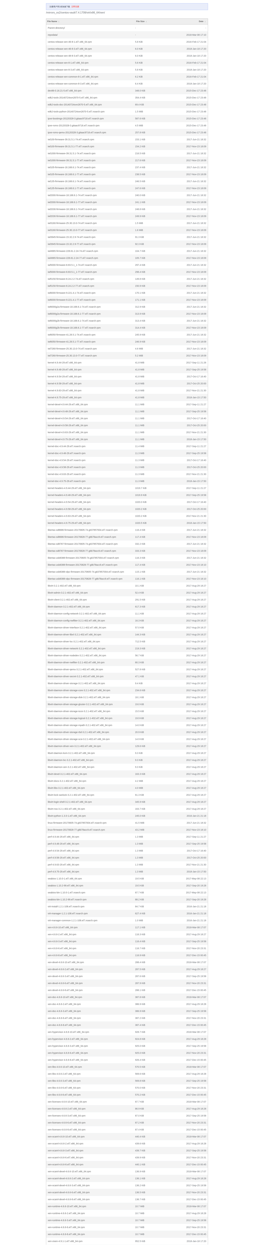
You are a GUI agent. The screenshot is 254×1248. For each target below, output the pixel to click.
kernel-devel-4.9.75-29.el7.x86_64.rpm (68, 439)
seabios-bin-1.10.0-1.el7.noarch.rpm (66, 892)
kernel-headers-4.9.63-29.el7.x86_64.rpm (69, 516)
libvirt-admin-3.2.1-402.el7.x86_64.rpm (68, 592)
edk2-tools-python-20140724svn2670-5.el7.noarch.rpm (76, 111)
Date (201, 21)
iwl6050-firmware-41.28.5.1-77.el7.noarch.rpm (71, 341)
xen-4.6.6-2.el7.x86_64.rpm (62, 934)
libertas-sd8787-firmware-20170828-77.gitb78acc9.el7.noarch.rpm (82, 551)
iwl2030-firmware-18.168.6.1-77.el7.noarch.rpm (72, 216)
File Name (52, 21)
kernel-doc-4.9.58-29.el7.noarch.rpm (67, 467)
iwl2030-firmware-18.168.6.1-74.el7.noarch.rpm (72, 209)
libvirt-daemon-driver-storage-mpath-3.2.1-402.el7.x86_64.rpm (80, 725)
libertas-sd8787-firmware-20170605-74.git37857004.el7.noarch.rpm (83, 544)
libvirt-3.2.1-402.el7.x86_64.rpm (64, 585)
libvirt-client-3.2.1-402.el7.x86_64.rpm (67, 599)
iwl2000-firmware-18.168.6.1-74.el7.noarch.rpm (72, 195)
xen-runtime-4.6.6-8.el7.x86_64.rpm (66, 1234)
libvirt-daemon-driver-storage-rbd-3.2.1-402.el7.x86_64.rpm (78, 732)
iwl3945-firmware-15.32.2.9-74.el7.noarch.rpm (71, 237)
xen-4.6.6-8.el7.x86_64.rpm (62, 955)
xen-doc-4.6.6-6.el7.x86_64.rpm (64, 1018)
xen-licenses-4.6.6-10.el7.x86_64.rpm (67, 1101)
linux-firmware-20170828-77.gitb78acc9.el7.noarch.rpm (76, 829)
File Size (140, 21)
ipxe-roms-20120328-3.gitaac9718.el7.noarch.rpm (73, 125)
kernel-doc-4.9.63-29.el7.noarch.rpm (67, 474)
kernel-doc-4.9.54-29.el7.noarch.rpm (67, 460)
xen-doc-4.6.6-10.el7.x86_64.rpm (65, 997)
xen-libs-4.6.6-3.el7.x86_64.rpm (64, 1081)
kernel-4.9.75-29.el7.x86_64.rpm (64, 397)
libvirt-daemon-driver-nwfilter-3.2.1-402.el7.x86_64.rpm (76, 662)
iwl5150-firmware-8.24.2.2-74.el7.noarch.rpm (71, 279)
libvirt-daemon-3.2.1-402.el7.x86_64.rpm (69, 606)
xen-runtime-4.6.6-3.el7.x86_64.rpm (66, 1220)
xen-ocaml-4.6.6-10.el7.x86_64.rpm (66, 1136)
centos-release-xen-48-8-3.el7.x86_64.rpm (70, 55)
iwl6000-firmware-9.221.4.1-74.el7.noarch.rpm (71, 293)
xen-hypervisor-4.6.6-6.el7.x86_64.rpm (68, 1053)
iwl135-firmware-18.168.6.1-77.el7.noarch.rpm (71, 188)
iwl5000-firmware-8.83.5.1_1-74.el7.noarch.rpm (72, 265)
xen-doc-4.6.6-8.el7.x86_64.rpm (64, 1025)
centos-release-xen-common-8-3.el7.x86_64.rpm (73, 83)
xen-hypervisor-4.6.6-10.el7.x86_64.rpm (68, 1032)
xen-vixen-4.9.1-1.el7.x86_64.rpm (65, 1241)
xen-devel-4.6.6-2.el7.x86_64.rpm (65, 969)
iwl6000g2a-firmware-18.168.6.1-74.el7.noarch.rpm (74, 307)
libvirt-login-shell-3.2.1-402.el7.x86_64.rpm (70, 802)
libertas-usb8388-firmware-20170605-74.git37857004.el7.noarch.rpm (83, 558)
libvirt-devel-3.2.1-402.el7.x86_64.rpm (67, 774)
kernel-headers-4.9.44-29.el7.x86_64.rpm (69, 488)
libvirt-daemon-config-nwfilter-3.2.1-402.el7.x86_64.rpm (76, 620)
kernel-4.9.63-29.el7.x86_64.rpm (64, 390)
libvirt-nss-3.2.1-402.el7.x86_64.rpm (66, 809)
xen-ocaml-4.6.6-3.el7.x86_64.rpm (65, 1150)
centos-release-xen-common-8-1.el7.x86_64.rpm (73, 76)
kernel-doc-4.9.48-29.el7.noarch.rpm (67, 453)
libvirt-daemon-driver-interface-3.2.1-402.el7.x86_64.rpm (77, 627)
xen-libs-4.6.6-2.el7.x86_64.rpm (64, 1074)
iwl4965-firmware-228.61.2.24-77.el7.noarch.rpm (73, 258)
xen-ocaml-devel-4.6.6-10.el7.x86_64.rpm (69, 1171)
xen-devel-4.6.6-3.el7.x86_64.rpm (65, 976)
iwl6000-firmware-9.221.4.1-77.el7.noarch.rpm (71, 300)
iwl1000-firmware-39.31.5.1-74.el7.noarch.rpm (71, 153)
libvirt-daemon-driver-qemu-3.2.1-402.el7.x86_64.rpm (75, 669)
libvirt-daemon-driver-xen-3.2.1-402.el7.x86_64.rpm (74, 746)
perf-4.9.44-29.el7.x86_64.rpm (63, 836)
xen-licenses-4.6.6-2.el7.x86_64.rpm (67, 1108)
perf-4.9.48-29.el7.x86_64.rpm (63, 843)
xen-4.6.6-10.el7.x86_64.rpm (63, 927)
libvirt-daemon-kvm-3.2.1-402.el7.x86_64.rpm (71, 753)
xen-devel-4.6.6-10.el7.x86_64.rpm (66, 962)
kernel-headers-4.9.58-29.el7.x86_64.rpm (69, 509)
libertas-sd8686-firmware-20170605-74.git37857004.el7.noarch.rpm (83, 530)
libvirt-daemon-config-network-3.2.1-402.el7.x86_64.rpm (77, 613)
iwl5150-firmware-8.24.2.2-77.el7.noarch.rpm (71, 286)
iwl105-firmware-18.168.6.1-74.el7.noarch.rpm (71, 167)
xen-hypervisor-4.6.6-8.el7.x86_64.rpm (68, 1060)
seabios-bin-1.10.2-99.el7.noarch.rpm (67, 899)
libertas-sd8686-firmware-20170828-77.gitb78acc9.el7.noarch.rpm (82, 537)
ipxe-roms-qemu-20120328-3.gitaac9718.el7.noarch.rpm (77, 132)
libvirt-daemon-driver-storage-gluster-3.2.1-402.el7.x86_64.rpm (80, 704)
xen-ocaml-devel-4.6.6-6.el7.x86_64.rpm (69, 1192)
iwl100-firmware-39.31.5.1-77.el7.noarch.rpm (71, 146)
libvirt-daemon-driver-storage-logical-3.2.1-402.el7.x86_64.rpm (80, 718)
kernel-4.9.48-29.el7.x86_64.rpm (64, 369)
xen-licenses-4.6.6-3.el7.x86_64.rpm (67, 1115)
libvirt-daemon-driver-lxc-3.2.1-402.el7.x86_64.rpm (74, 641)
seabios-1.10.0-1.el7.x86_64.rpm (65, 878)
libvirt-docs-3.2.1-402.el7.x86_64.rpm (67, 781)
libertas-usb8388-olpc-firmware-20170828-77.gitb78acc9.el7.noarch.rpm (85, 578)
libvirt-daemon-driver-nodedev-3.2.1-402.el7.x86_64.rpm (77, 655)
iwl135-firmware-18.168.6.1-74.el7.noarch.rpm (71, 181)
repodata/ (53, 35)
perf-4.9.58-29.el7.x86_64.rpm (63, 857)
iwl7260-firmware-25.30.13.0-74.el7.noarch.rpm (72, 348)
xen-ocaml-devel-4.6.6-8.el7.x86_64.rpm (69, 1199)
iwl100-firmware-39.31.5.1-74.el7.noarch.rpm (71, 139)
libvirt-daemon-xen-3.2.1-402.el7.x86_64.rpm (71, 767)
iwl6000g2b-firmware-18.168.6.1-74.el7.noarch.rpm (74, 320)
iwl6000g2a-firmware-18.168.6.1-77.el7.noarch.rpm (74, 313)
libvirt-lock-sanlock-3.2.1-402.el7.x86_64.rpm (71, 795)
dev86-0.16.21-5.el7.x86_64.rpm (64, 90)
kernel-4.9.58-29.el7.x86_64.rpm (64, 383)
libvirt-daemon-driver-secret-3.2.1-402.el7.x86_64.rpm (76, 676)
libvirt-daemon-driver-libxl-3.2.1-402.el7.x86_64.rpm (74, 634)
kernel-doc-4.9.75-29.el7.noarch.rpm (67, 481)
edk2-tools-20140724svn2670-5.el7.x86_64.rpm (72, 97)
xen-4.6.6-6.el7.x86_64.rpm (62, 948)
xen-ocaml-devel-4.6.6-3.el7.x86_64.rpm (69, 1185)
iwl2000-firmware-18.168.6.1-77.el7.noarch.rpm (72, 202)
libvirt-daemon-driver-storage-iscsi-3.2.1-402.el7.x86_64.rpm (79, 711)
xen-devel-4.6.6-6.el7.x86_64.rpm (65, 983)
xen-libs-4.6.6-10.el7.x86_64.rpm (65, 1067)
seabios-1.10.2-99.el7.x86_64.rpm (65, 885)
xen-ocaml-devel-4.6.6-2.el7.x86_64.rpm (69, 1178)
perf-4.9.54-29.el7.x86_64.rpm (63, 850)
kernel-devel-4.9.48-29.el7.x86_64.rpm (68, 411)
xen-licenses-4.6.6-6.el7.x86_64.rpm (67, 1122)
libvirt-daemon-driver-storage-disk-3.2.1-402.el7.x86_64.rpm (79, 697)
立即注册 (75, 7)
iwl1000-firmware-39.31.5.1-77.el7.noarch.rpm (71, 160)
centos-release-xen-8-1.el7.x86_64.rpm (68, 62)
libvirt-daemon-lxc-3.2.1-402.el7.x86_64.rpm (70, 760)
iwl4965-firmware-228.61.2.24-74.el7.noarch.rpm (73, 251)
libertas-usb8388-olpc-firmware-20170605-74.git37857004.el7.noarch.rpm (86, 571)
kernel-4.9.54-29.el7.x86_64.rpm (64, 376)
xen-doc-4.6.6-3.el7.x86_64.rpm (64, 1011)
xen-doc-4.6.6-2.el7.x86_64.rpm (64, 1004)
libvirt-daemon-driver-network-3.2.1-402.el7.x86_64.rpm (76, 648)
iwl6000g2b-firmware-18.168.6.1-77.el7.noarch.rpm (74, 327)
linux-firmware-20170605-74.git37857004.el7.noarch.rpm (77, 823)
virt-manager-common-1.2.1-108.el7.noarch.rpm (72, 920)
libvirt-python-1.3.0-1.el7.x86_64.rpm (67, 816)
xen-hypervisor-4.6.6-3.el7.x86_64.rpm (68, 1046)
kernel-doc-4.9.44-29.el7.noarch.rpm (67, 446)
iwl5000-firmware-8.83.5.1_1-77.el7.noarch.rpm (72, 272)
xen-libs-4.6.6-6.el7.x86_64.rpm (64, 1087)
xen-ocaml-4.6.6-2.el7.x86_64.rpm (65, 1143)
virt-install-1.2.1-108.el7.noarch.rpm (66, 906)
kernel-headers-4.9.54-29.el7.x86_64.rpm (69, 502)
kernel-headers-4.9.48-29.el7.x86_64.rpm (69, 495)
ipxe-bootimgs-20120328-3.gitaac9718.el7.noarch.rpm (76, 118)
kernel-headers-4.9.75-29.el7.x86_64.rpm (69, 523)
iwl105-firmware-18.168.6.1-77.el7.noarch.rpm (71, 174)
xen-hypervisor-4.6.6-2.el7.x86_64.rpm (68, 1039)
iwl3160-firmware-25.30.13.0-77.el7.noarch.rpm (72, 230)
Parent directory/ (56, 28)
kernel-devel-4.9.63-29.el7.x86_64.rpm (68, 432)
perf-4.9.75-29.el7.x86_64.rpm (63, 871)
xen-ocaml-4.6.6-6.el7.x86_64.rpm (65, 1157)
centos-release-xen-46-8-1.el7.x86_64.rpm (70, 42)
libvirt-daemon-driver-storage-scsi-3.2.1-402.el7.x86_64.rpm (79, 739)
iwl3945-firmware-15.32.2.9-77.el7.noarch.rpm (71, 244)
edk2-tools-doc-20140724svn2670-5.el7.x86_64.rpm (75, 104)
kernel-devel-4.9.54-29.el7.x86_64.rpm (68, 418)
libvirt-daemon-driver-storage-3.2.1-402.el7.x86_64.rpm (76, 683)
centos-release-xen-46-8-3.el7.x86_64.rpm (70, 49)
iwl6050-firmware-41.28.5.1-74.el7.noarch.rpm (71, 334)
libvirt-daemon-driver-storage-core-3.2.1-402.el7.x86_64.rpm (79, 690)
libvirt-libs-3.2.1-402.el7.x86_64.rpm (66, 788)
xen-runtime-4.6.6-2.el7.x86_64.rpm (66, 1213)
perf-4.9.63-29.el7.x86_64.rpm (63, 864)
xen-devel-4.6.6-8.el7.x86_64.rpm (65, 990)
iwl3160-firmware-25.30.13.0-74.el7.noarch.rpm (72, 223)
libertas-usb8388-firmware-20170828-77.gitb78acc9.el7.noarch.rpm (82, 565)
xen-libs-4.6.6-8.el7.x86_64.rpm (64, 1094)
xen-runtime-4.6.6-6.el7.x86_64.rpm (66, 1227)
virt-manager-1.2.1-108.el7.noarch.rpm (68, 913)
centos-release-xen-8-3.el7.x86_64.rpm (68, 69)
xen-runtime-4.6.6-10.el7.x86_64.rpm (67, 1206)
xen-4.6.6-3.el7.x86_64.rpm (62, 941)
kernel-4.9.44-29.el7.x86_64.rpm (64, 362)
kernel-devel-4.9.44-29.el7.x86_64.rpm (68, 404)
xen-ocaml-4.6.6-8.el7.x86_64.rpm (65, 1164)
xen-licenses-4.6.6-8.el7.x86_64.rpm (67, 1129)
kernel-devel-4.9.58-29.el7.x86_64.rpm (68, 425)
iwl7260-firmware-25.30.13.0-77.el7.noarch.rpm (72, 355)
